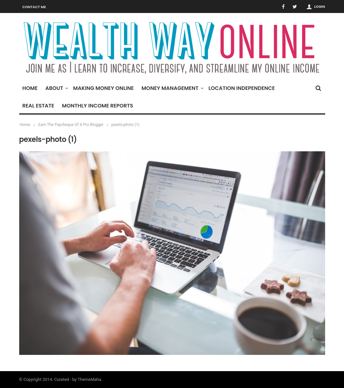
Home (30, 88)
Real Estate (38, 105)
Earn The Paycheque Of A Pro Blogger (70, 124)
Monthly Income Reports (97, 105)
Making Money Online (103, 88)
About (55, 88)
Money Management (172, 88)
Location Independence (241, 88)
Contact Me (34, 6)
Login (319, 6)
